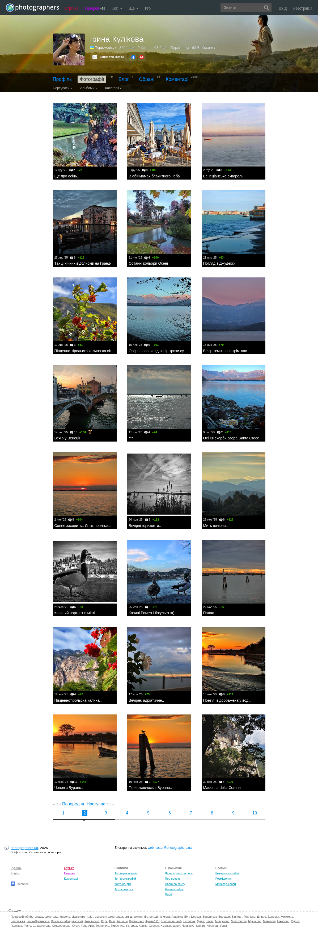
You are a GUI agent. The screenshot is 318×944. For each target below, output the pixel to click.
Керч (104, 921)
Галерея (95, 8)
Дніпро (261, 916)
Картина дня (123, 883)
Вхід (283, 8)
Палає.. (209, 613)
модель (65, 916)
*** (131, 438)
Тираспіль (117, 925)
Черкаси (187, 925)
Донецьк (273, 916)
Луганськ (189, 921)
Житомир (287, 916)
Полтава (16, 925)
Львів (209, 921)
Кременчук (136, 921)
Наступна (101, 804)
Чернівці (213, 925)
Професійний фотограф (27, 916)
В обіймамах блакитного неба (154, 176)
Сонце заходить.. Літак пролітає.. (83, 525)
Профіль (62, 79)
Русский (16, 868)
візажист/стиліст (82, 916)
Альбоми (88, 88)
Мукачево (254, 921)
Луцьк (201, 921)
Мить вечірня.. (215, 525)
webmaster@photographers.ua (170, 848)
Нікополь (283, 921)
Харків (143, 925)
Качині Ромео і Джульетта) (152, 613)
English (15, 873)
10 (254, 813)
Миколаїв (269, 921)
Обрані (146, 79)
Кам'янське (92, 921)
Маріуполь (222, 921)
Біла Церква (192, 916)
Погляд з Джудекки (219, 263)
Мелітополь (239, 921)
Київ (112, 921)
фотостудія (151, 916)
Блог (123, 79)
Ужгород (131, 925)
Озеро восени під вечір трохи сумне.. (161, 351)
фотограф (51, 916)
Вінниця (237, 916)
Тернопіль (102, 925)
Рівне (27, 925)
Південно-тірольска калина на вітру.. (85, 351)
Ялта (223, 925)
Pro (148, 8)
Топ (117, 8)
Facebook (19, 883)
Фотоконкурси (124, 889)
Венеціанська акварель (223, 176)
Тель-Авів (87, 925)
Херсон (154, 925)
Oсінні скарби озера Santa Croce (231, 438)
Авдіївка (177, 916)
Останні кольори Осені (148, 263)
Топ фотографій (125, 878)
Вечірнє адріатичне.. (146, 700)
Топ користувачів (126, 873)
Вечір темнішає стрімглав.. (226, 351)
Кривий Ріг (152, 921)
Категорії (113, 88)
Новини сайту (174, 889)
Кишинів (122, 921)
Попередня (68, 804)
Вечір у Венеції (67, 438)
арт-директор (134, 916)
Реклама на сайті (227, 873)
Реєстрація (302, 8)
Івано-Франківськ (38, 921)
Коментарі (177, 79)
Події (168, 894)
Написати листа (111, 57)
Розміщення (223, 878)
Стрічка (71, 8)
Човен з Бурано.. (68, 787)
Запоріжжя (18, 921)
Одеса (295, 921)
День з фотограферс (179, 873)
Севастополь (41, 925)
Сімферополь (61, 925)
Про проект (172, 878)
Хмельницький (170, 925)
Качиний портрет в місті (74, 613)
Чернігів (200, 925)
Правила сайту (175, 883)
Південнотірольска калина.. (78, 700)
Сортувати (62, 88)
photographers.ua (24, 848)
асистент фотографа (109, 916)
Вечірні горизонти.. (145, 525)
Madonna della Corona (222, 787)
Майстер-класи (225, 883)
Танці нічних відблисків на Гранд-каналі (88, 263)
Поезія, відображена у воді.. (227, 700)
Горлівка (249, 916)
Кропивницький (171, 921)
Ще (133, 8)
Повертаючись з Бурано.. (150, 787)
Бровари (224, 916)
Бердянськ (209, 916)
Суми (75, 925)
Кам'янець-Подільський (67, 921)
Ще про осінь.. (66, 176)
